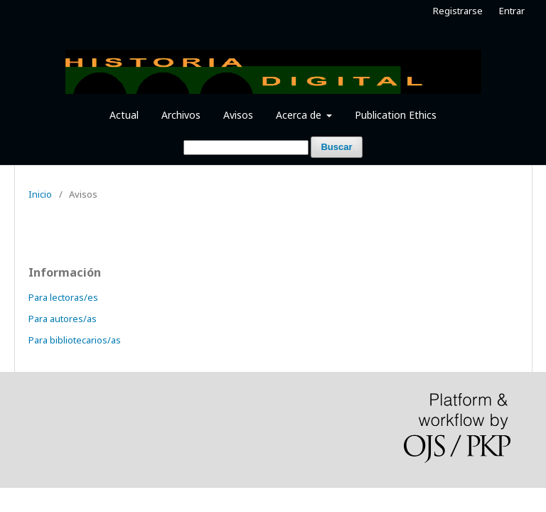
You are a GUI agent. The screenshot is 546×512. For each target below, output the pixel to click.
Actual (124, 115)
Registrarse (458, 10)
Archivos (180, 115)
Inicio (40, 194)
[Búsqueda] (246, 147)
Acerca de (300, 115)
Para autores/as (62, 318)
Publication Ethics (396, 115)
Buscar (336, 147)
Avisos (238, 115)
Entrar (512, 10)
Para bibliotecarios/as (74, 340)
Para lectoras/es (63, 297)
